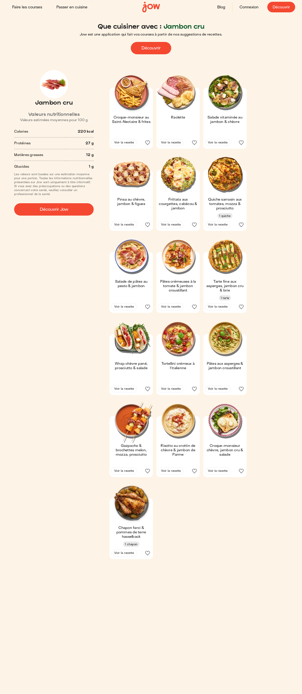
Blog (221, 7)
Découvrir (281, 7)
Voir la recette (124, 142)
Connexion (248, 7)
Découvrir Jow (54, 209)
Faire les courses (27, 7)
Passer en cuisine (72, 7)
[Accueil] (151, 7)
